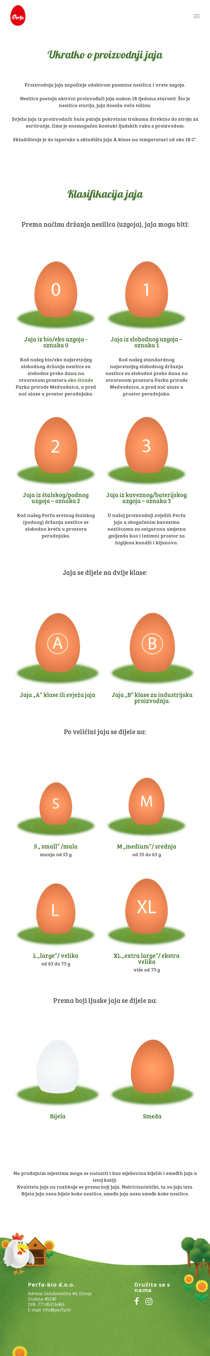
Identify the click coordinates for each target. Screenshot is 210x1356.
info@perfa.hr (56, 1310)
